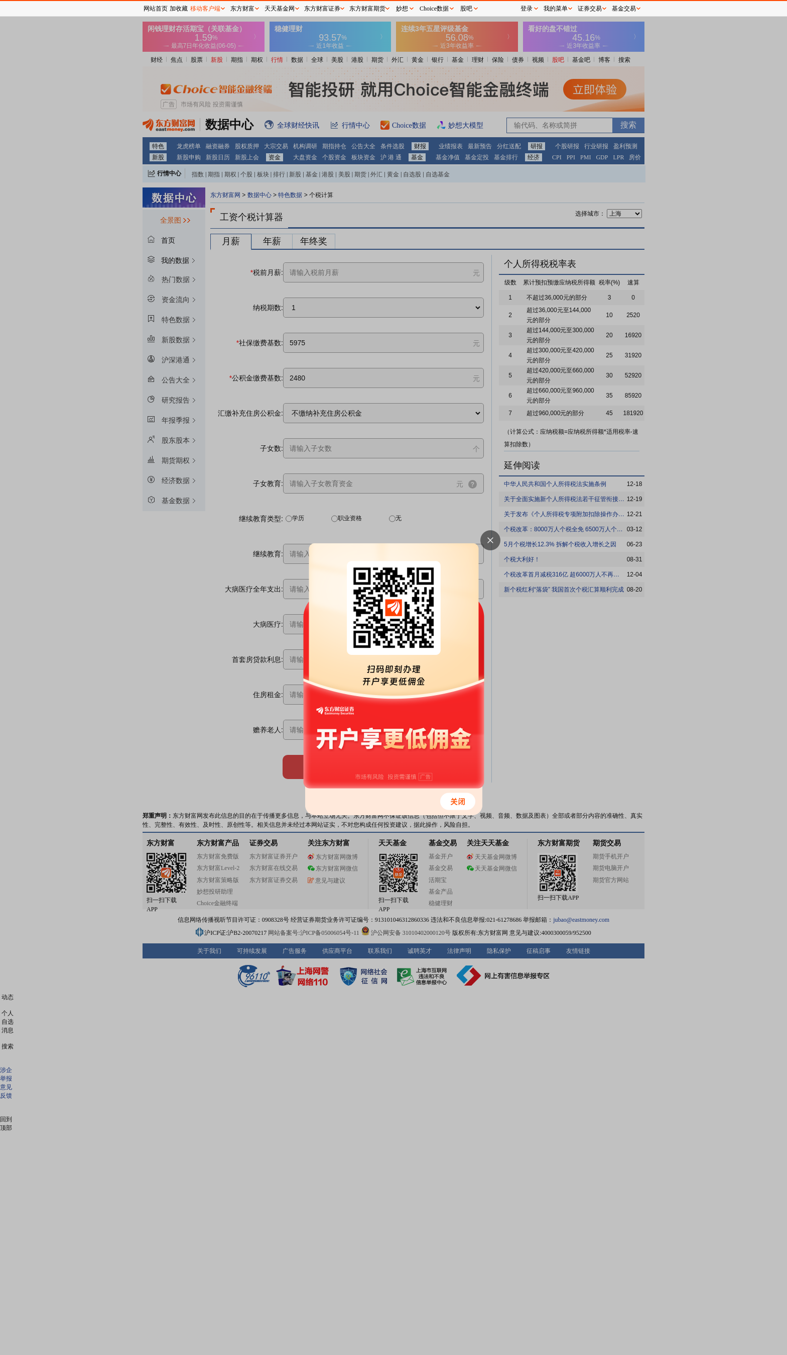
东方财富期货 (367, 8)
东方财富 (242, 8)
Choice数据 (434, 8)
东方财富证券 (322, 8)
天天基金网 (280, 8)
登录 (526, 8)
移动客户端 (205, 8)
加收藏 (179, 8)
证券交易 (590, 8)
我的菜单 (556, 8)
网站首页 (156, 8)
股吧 (466, 8)
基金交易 (624, 8)
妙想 (402, 8)
